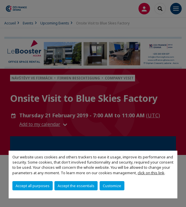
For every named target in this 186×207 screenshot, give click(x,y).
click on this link (151, 172)
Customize (112, 185)
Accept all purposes (33, 185)
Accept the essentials (76, 185)
